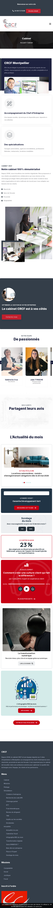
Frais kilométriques (12, 808)
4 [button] (29, 393)
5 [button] (32, 393)
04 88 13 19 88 (20, 11)
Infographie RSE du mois (14, 837)
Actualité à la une (12, 830)
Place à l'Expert (11, 851)
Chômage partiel (12, 801)
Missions (7, 783)
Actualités (7, 826)
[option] (14, 367)
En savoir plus (38, 906)
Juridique (7, 875)
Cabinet (30, 43)
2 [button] (24, 393)
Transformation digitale (14, 841)
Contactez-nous (11, 317)
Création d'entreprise (13, 794)
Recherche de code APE (14, 798)
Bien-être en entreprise (14, 848)
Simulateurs (8, 791)
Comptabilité (8, 868)
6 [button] (35, 393)
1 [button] (21, 393)
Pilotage (6, 787)
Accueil (23, 43)
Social (6, 872)
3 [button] (26, 393)
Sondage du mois (12, 855)
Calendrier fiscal (12, 834)
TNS (7, 816)
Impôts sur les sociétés (14, 819)
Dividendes (10, 823)
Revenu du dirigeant (13, 812)
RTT (7, 805)
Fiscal (6, 879)
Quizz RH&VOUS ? (12, 844)
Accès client (33, 11)
